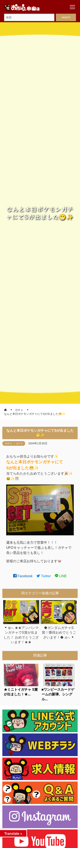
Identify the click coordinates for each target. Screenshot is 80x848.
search (66, 17)
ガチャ (8, 443)
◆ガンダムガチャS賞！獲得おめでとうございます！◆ (59, 632)
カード (19, 443)
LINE (61, 576)
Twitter (43, 576)
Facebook (23, 576)
